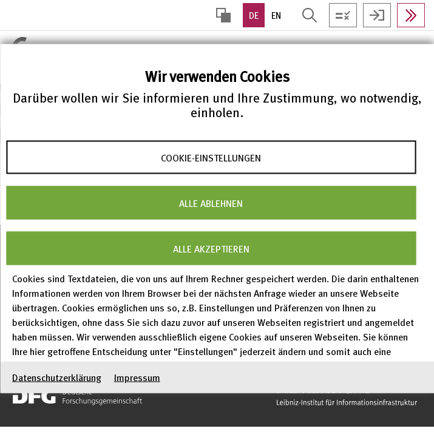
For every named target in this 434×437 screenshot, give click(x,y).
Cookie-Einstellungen (211, 157)
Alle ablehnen (211, 202)
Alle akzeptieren (211, 248)
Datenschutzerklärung (56, 377)
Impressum (137, 377)
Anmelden (377, 15)
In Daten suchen (411, 15)
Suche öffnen (309, 15)
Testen (343, 15)
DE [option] (254, 15)
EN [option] (276, 15)
